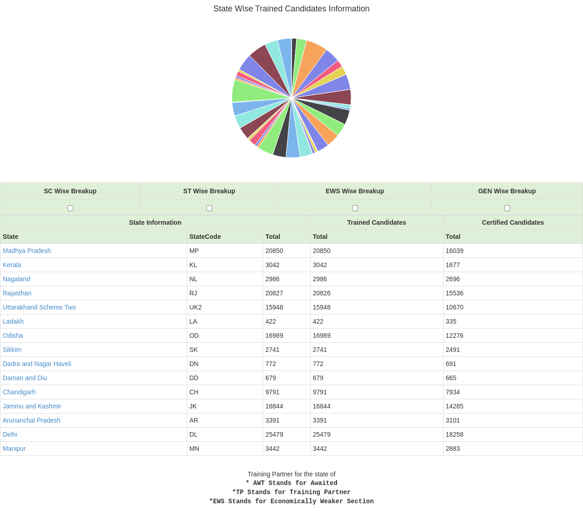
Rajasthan (17, 293)
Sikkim (12, 349)
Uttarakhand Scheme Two (39, 307)
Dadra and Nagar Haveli (37, 363)
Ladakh (13, 321)
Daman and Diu (25, 378)
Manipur (14, 448)
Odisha (13, 335)
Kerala (12, 264)
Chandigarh (19, 392)
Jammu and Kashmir (32, 406)
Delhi (10, 434)
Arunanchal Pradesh (32, 420)
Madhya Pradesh (27, 250)
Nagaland (16, 279)
